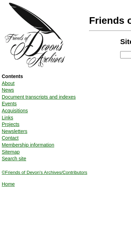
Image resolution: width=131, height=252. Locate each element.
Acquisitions (15, 110)
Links (7, 117)
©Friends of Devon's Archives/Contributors (44, 172)
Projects (11, 124)
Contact (10, 138)
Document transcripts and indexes (39, 97)
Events (9, 103)
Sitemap (11, 152)
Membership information (28, 145)
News (8, 90)
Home (8, 184)
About (8, 83)
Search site (14, 158)
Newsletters (14, 131)
